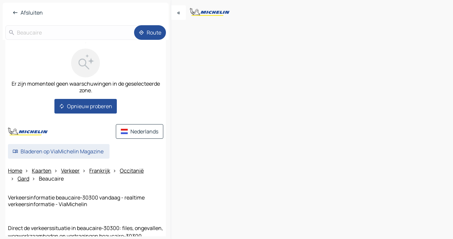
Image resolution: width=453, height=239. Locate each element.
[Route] (150, 32)
